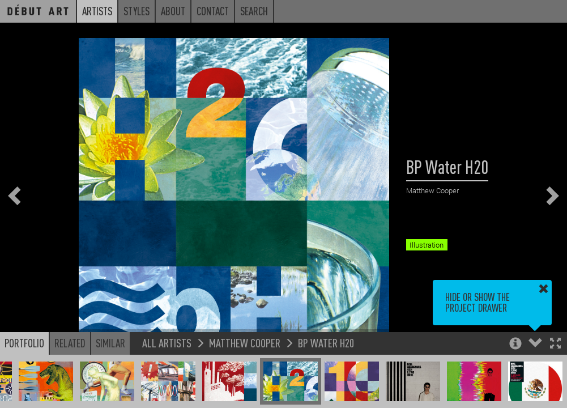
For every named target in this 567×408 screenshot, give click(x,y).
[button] (555, 344)
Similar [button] (110, 342)
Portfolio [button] (24, 342)
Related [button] (70, 342)
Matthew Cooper (244, 342)
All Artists (166, 342)
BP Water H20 (326, 342)
